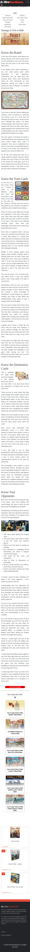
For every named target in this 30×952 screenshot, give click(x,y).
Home (2, 6)
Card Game (8, 27)
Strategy (7, 22)
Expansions (7, 24)
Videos (22, 20)
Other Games (22, 24)
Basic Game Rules (8, 18)
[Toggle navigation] (28, 2)
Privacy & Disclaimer (6, 935)
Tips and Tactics (7, 20)
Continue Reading (15, 687)
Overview (7, 15)
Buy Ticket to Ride (22, 18)
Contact (3, 931)
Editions (22, 15)
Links (22, 22)
